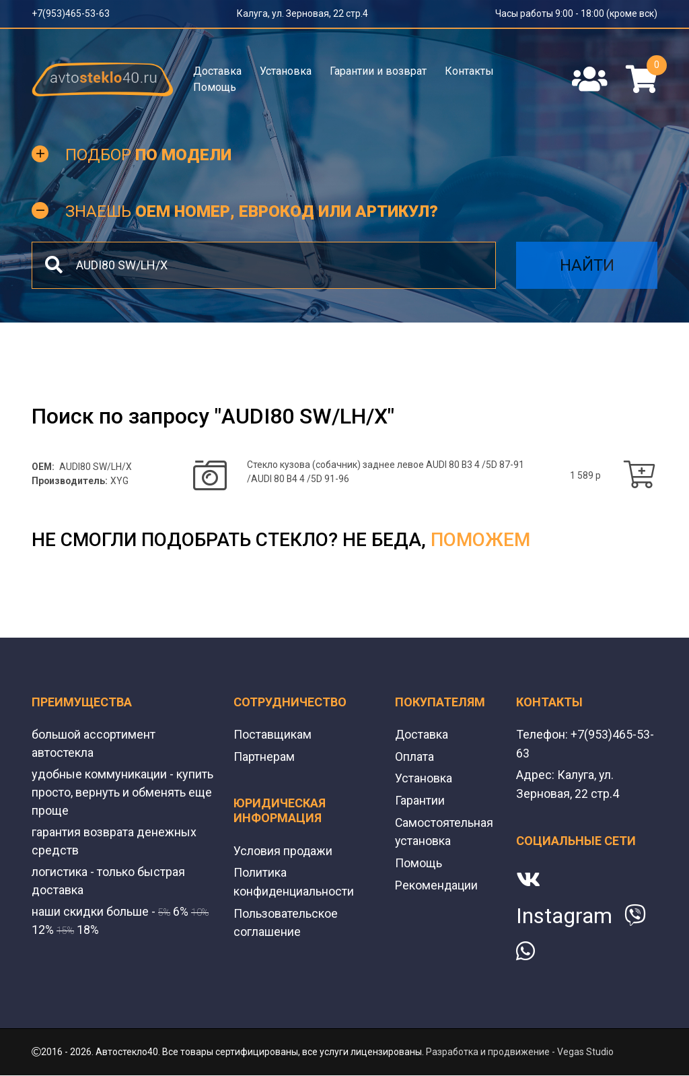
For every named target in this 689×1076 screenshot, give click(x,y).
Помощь (214, 87)
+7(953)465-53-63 (71, 13)
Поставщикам (272, 736)
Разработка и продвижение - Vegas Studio (520, 1052)
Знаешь (251, 212)
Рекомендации (436, 884)
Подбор (148, 156)
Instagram (564, 916)
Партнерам (264, 758)
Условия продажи (283, 851)
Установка (286, 71)
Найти (587, 266)
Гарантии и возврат (378, 71)
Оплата (414, 758)
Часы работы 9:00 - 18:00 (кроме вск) (576, 13)
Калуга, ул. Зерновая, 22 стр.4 (302, 13)
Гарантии (420, 801)
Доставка (217, 71)
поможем (480, 542)
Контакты (469, 71)
